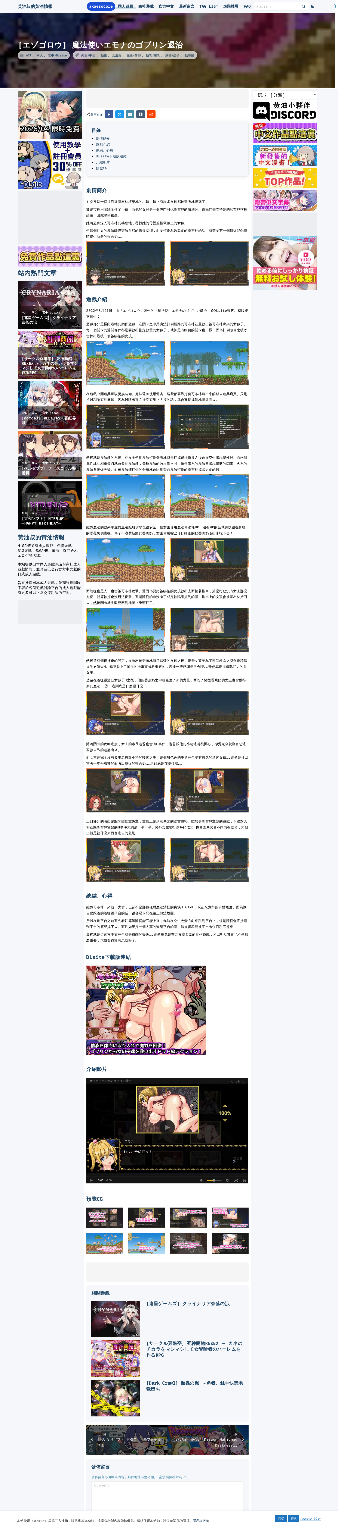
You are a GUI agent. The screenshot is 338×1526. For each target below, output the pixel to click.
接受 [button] (281, 1518)
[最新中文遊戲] (285, 141)
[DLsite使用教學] (50, 187)
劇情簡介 (103, 138)
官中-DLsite (57, 55)
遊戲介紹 (103, 144)
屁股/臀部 (134, 55)
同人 (40, 55)
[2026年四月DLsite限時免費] (50, 137)
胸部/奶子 (172, 55)
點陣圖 (189, 55)
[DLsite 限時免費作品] (50, 265)
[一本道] (285, 288)
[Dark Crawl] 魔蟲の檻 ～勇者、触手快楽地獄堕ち (194, 1386)
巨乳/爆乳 (153, 55)
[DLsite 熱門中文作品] (285, 186)
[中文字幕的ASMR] (285, 209)
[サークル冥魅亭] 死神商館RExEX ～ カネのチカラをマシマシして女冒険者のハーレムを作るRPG (194, 1349)
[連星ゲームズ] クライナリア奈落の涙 (188, 1303)
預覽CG (101, 168)
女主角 (116, 55)
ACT (28, 55)
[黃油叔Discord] (285, 119)
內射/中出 (88, 55)
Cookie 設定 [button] (310, 1519)
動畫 (104, 55)
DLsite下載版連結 (111, 156)
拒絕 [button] (294, 1518)
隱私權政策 (201, 1521)
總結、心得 (104, 150)
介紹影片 (103, 162)
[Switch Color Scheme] (312, 6)
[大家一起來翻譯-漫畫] (285, 164)
